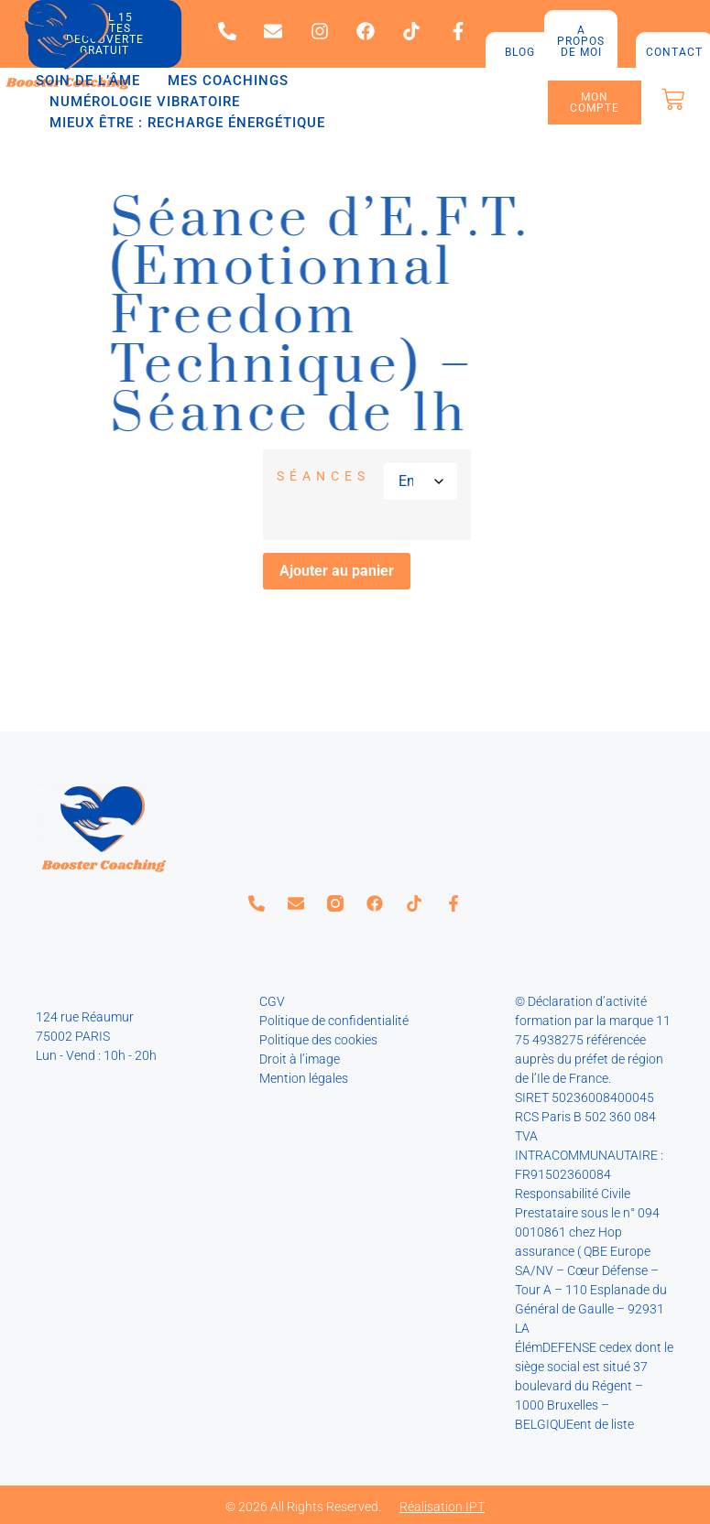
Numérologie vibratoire (144, 101)
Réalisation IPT (442, 1506)
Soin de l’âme (88, 80)
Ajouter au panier (336, 570)
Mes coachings (228, 80)
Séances (323, 476)
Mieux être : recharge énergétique (187, 122)
